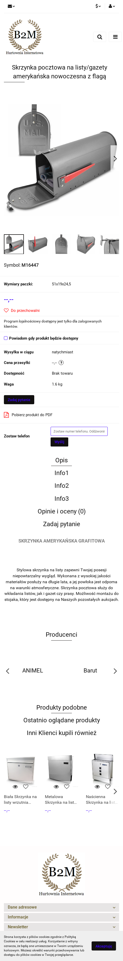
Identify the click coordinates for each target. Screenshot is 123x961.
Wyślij (59, 442)
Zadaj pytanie (19, 400)
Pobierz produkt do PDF (28, 415)
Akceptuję (103, 946)
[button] (61, 907)
